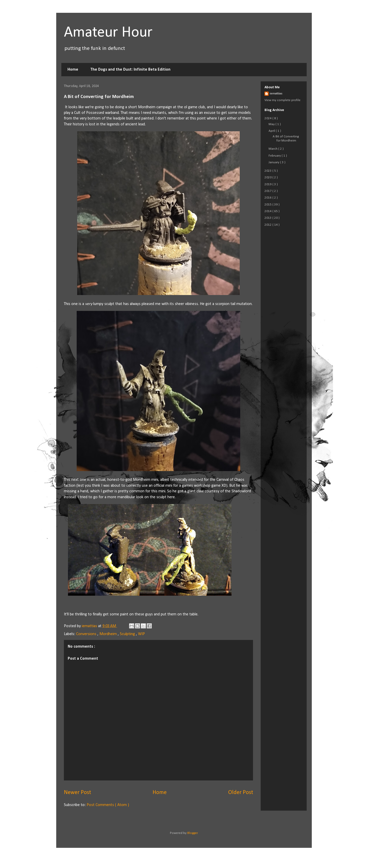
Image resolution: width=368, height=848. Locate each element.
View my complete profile (282, 100)
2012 (268, 224)
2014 (268, 211)
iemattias (276, 93)
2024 (268, 118)
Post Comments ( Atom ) (108, 805)
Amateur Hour (108, 32)
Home (72, 70)
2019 (268, 184)
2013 (268, 218)
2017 (268, 191)
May (272, 124)
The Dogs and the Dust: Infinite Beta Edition (130, 70)
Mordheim (108, 634)
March (273, 148)
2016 (268, 197)
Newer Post (77, 793)
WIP (141, 634)
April (272, 131)
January (274, 162)
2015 (268, 204)
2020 (268, 177)
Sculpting (128, 634)
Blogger (192, 833)
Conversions (86, 634)
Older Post (240, 793)
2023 (268, 170)
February (275, 155)
